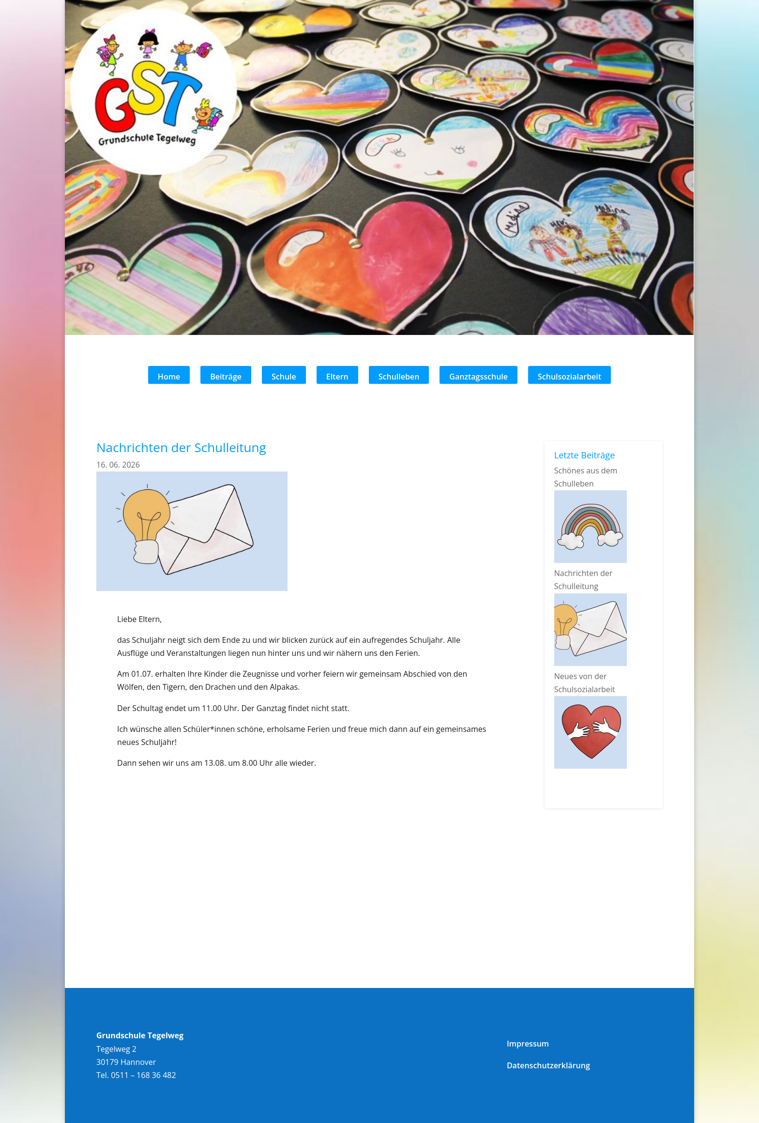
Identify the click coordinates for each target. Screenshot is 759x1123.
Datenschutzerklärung (548, 1065)
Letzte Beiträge (584, 455)
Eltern (337, 376)
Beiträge (226, 376)
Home (169, 376)
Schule (284, 376)
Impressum (528, 1043)
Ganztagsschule (478, 376)
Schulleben (399, 376)
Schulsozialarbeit (569, 376)
